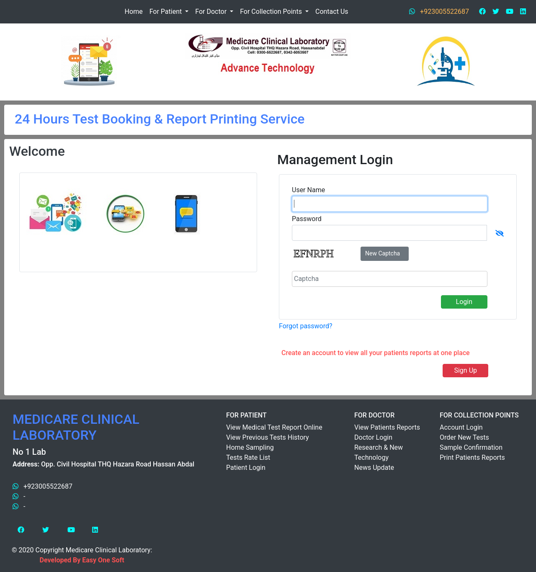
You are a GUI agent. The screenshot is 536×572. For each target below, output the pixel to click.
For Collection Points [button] (272, 11)
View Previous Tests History (267, 437)
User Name (308, 190)
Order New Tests (464, 437)
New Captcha (382, 253)
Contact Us (331, 11)
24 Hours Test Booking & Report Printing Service (159, 119)
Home (134, 11)
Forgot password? (305, 326)
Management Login (335, 159)
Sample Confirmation (471, 447)
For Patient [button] (166, 11)
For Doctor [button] (211, 11)
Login (464, 302)
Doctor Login (373, 437)
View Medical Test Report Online (274, 427)
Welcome (37, 151)
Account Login (461, 427)
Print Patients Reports (472, 457)
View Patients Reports (387, 427)
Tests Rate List (248, 457)
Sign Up (465, 370)
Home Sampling (250, 447)
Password (307, 219)
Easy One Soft (103, 560)
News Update (374, 468)
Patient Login (245, 468)
